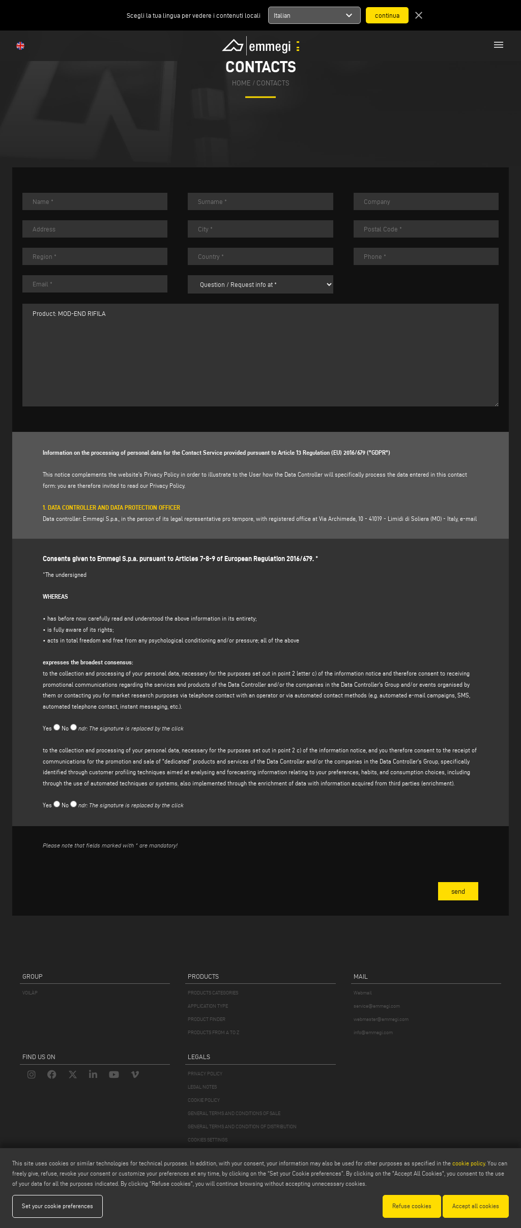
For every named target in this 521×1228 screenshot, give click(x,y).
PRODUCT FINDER (206, 1019)
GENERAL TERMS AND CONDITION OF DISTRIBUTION (242, 1126)
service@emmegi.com (377, 1006)
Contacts (273, 83)
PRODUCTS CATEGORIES (213, 993)
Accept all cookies (475, 1206)
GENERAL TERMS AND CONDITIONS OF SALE (234, 1113)
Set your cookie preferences (57, 1206)
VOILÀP (30, 993)
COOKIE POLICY (204, 1100)
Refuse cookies (411, 1206)
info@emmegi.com (373, 1032)
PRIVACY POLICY (205, 1073)
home (241, 83)
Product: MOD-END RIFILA (260, 355)
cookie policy (468, 1163)
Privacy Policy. (167, 485)
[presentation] (120, 877)
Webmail (363, 993)
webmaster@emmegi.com (381, 1019)
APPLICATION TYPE (208, 1006)
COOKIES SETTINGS (207, 1140)
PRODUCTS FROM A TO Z (213, 1032)
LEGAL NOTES (202, 1087)
